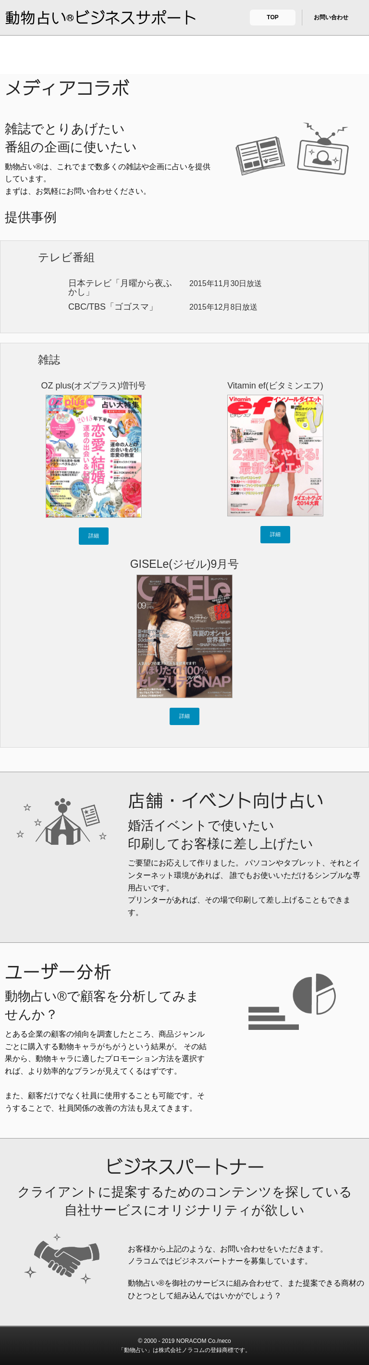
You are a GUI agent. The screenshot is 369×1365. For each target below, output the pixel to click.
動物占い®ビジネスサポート (101, 17)
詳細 (93, 535)
